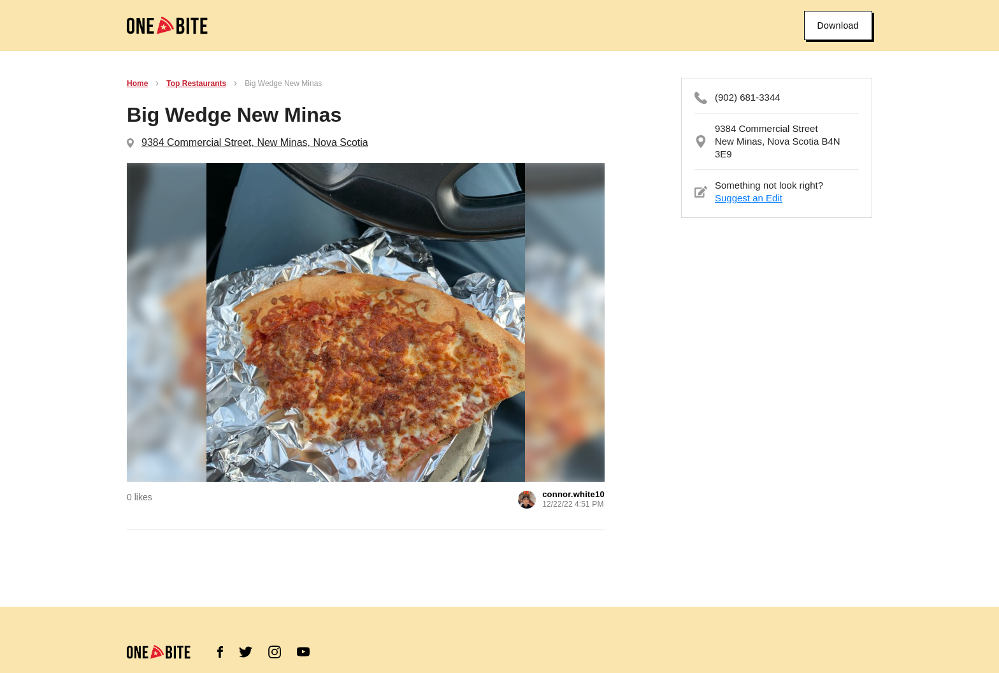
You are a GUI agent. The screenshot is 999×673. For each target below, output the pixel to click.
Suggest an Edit (748, 197)
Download (838, 25)
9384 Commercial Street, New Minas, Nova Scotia (254, 142)
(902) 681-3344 (747, 97)
